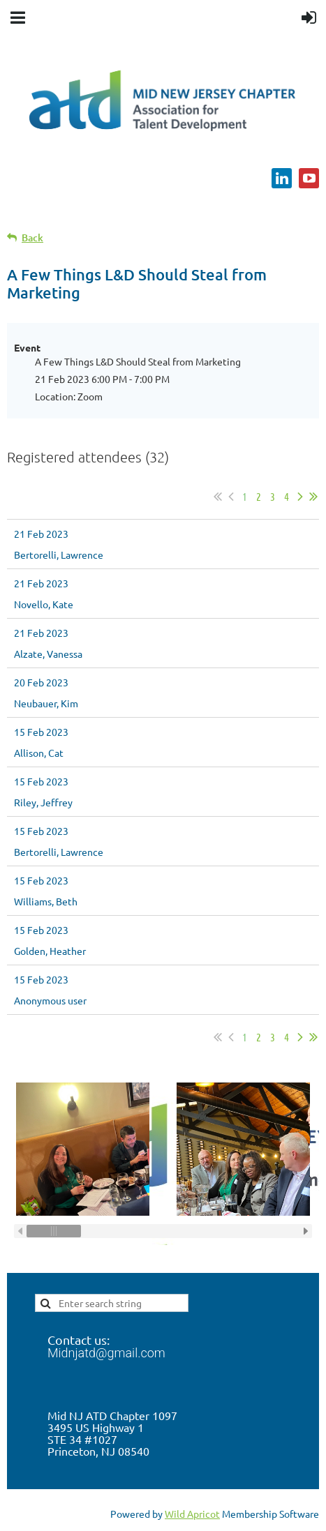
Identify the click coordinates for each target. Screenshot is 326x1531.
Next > (300, 496)
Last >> (313, 496)
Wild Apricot (192, 1513)
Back (32, 237)
